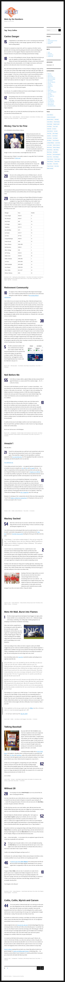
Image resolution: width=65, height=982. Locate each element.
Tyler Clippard (40, 891)
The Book (13, 779)
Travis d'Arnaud (50, 166)
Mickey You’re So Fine (15, 126)
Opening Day (15, 277)
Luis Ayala (6, 434)
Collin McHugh (26, 958)
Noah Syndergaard (56, 154)
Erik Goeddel (34, 277)
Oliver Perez (49, 156)
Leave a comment (23, 118)
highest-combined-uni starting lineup (19, 498)
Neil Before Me (11, 375)
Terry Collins (10, 118)
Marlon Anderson (56, 145)
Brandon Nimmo (50, 119)
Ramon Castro (57, 159)
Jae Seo (55, 131)
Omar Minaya (55, 156)
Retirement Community (16, 287)
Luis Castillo (49, 145)
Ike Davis (54, 128)
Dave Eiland (29, 277)
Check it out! (18, 158)
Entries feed (50, 53)
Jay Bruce (49, 135)
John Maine (49, 138)
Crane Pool (20, 657)
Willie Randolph (50, 168)
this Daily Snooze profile (17, 533)
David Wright (26, 365)
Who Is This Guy (51, 103)
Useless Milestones (16, 116)
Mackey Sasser (30, 602)
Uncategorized (13, 432)
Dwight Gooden (24, 779)
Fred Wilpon (38, 116)
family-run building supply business (21, 951)
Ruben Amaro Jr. (23, 278)
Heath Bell (49, 128)
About (49, 39)
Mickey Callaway (7, 278)
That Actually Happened (52, 91)
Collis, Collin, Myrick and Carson (21, 900)
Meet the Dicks (50, 76)
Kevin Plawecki (56, 140)
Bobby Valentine (23, 602)
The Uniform (50, 94)
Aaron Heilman (50, 114)
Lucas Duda (57, 142)
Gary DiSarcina (40, 277)
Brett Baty (56, 119)
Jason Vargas (55, 133)
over (23, 468)
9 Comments (14, 892)
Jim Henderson (36, 779)
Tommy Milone (35, 278)
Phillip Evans (17, 278)
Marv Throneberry (36, 602)
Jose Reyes (40, 432)
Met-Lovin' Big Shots (51, 82)
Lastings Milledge (50, 142)
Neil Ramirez (11, 434)
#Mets (31, 708)
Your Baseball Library (51, 105)
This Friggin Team (51, 96)
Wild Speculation (14, 365)
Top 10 (49, 97)
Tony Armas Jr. (37, 434)
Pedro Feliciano (50, 159)
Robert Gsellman (17, 434)
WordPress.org (50, 56)
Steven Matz (57, 161)
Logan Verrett (10, 780)
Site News (49, 89)
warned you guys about (19, 861)
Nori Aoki (13, 278)
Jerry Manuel (17, 719)
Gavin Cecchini (34, 432)
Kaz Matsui (49, 140)
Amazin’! (8, 443)
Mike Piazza (49, 152)
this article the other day (22, 925)
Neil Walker (55, 152)
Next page (42, 968)
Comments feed (50, 54)
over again (32, 468)
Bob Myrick (20, 958)
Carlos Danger (11, 36)
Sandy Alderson (32, 365)
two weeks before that (17, 457)
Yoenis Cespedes (7, 892)
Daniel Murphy (24, 891)
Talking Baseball (12, 727)
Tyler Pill (9, 279)
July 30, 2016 (24, 713)
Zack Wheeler (15, 118)
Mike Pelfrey (56, 149)
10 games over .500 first (35, 471)
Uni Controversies (51, 100)
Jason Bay (49, 133)
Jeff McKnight (50, 42)
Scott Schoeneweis (24, 434)
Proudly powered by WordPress (18, 976)
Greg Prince (18, 755)
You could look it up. (8, 462)
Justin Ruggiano (23, 719)
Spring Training (50, 90)
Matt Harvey (30, 891)
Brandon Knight (20, 432)
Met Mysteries (50, 80)
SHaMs (13, 510)
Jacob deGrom (50, 131)
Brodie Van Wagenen (25, 116)
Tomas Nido (55, 163)
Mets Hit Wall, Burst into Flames (21, 612)
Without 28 (9, 788)
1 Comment (35, 719)
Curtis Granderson (27, 432)
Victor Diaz (56, 166)
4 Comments (14, 279)
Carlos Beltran (32, 116)
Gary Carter (55, 126)
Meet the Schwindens (51, 77)
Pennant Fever (50, 86)
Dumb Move (50, 75)
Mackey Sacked (12, 518)
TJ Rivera (9, 604)
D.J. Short (12, 755)
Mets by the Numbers (13, 19)
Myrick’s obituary (8, 949)
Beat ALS (49, 73)
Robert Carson (32, 958)
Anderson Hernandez (51, 117)
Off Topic (49, 83)
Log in (49, 52)
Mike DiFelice (49, 149)
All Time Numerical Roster (52, 40)
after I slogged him (24, 492)
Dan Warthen (20, 365)
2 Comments (32, 510)
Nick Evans (49, 154)
